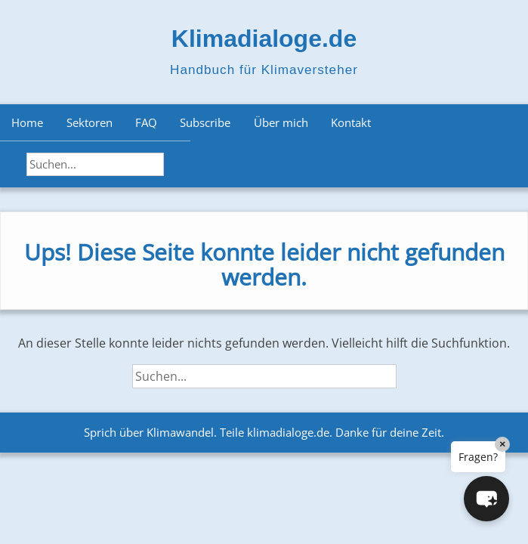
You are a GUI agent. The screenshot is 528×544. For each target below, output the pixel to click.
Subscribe (205, 122)
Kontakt (351, 122)
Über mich (281, 122)
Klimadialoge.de (264, 38)
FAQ (146, 122)
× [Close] (502, 444)
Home (27, 122)
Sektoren (89, 122)
